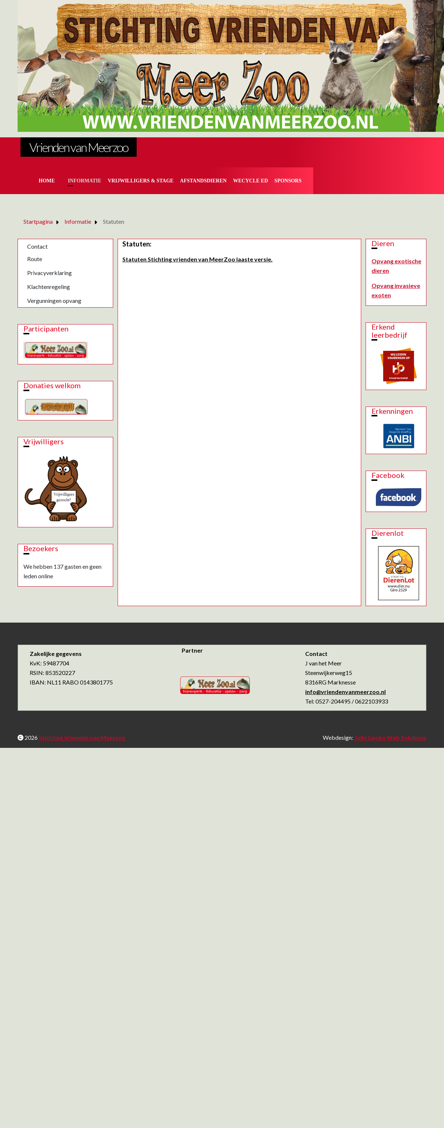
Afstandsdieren (203, 180)
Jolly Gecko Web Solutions (390, 737)
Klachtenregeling (48, 286)
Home (47, 180)
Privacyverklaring (49, 272)
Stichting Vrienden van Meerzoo (82, 737)
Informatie (84, 180)
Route (34, 258)
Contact (37, 246)
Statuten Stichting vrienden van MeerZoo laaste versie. (197, 259)
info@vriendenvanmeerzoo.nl (345, 691)
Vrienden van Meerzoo (78, 147)
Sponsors (287, 180)
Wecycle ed (250, 180)
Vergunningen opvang (54, 300)
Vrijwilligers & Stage (140, 180)
